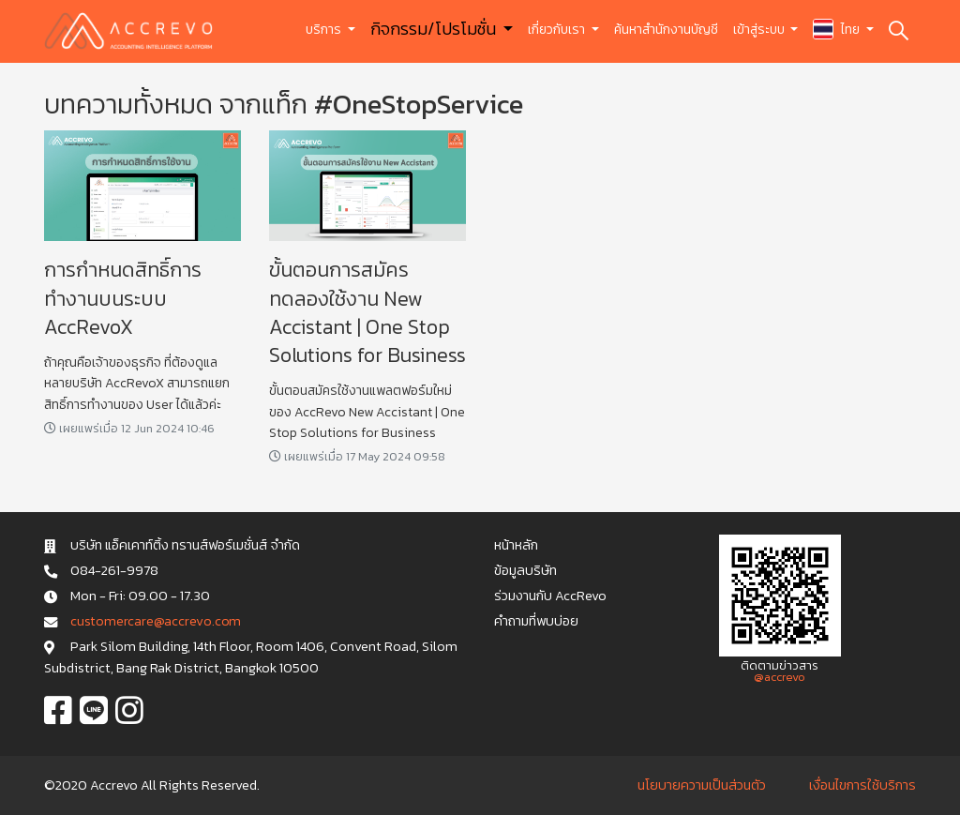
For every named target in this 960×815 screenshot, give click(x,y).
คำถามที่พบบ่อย (536, 621)
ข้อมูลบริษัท (525, 570)
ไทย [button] (837, 29)
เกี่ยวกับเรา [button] (558, 29)
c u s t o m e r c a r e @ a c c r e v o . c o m (155, 621)
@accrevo (779, 677)
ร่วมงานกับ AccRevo (550, 595)
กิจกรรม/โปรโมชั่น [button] (435, 28)
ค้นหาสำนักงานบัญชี (666, 29)
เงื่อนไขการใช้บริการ (862, 785)
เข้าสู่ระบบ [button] (760, 29)
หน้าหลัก (516, 545)
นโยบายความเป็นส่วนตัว (702, 785)
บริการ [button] (325, 29)
